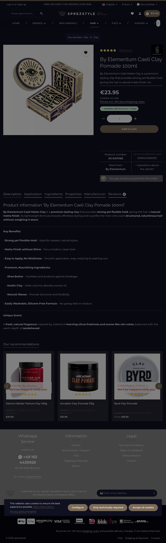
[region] (48, 91)
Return (76, 466)
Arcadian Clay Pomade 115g (77, 403)
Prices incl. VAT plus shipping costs (122, 101)
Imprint (131, 460)
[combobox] (23, 13)
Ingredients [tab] (53, 194)
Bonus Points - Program (76, 450)
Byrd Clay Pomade (125, 403)
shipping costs (90, 531)
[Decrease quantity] (103, 119)
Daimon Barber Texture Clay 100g (26, 403)
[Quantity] (119, 119)
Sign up (21, 4)
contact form (33, 476)
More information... (44, 506)
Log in (10, 4)
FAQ (76, 455)
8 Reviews (125, 50)
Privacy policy (18, 511)
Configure (78, 507)
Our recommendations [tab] (21, 344)
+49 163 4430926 (27, 460)
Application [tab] (33, 194)
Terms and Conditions (131, 445)
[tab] (12, 194)
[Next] (158, 386)
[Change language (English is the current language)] (109, 4)
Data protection (131, 455)
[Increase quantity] (135, 119)
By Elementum (116, 169)
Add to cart (129, 129)
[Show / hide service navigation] (147, 4)
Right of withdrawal (131, 450)
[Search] (41, 13)
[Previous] (8, 23)
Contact (76, 445)
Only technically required (108, 507)
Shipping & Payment (76, 460)
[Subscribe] (154, 492)
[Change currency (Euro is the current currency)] (127, 4)
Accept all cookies (143, 507)
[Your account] (139, 13)
